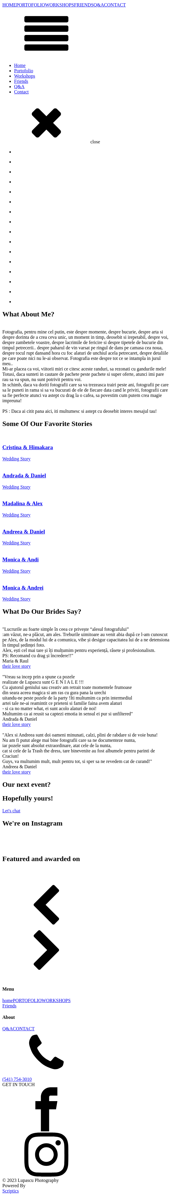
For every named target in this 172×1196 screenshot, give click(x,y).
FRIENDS (84, 4)
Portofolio (23, 70)
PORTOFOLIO (30, 4)
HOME (9, 4)
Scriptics (10, 1190)
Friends (21, 81)
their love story (16, 666)
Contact (21, 91)
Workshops (24, 75)
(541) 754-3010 (17, 1079)
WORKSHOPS (59, 4)
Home (20, 65)
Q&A (99, 4)
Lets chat (11, 810)
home (7, 1000)
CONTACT (115, 4)
